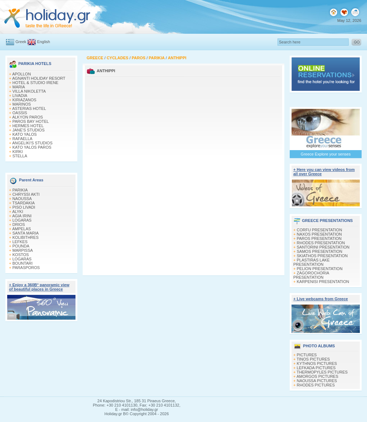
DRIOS (19, 224)
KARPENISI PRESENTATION (323, 281)
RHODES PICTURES (316, 385)
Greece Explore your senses (326, 154)
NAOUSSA (22, 198)
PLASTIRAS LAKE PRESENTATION (311, 262)
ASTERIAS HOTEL (29, 108)
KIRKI (18, 151)
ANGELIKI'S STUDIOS (32, 143)
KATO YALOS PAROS (32, 147)
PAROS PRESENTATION (319, 238)
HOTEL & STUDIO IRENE (36, 82)
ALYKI (17, 211)
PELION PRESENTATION (320, 268)
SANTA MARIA (26, 233)
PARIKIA (20, 190)
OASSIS (20, 113)
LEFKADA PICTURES (316, 368)
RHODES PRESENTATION (321, 243)
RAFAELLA (23, 138)
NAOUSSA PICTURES (317, 381)
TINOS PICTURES (313, 359)
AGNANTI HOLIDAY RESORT (38, 78)
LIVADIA (20, 95)
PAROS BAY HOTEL (31, 121)
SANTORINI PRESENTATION (323, 247)
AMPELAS (21, 229)
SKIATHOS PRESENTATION (322, 256)
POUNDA (21, 246)
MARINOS (22, 104)
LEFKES (20, 242)
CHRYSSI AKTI (26, 194)
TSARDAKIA (23, 203)
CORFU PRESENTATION (319, 230)
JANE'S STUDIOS (29, 130)
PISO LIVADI (24, 207)
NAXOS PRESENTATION (319, 234)
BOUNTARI (23, 263)
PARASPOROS (26, 267)
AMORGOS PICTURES (317, 376)
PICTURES (307, 355)
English (43, 42)
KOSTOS (21, 254)
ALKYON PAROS (27, 117)
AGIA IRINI (22, 216)
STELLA (20, 156)
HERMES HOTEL (28, 126)
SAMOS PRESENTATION (320, 251)
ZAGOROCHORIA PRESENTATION (311, 275)
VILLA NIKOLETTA (29, 91)
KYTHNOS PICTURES (317, 363)
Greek (20, 42)
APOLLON (21, 74)
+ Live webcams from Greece (320, 299)
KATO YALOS (25, 134)
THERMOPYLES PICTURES (322, 372)
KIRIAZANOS (25, 100)
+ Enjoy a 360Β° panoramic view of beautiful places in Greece (39, 287)
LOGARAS (22, 220)
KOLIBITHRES (26, 237)
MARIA (19, 87)
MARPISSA (23, 250)
